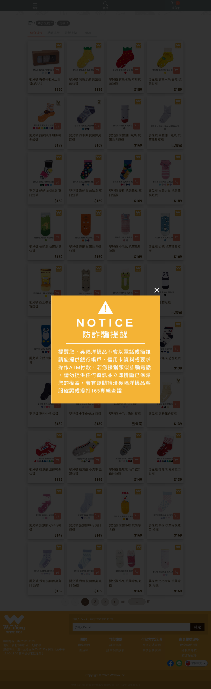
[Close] (157, 290)
